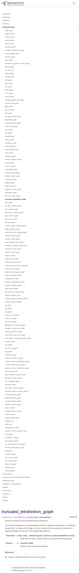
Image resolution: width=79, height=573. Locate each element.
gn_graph (8, 305)
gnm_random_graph (12, 216)
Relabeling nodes (8, 480)
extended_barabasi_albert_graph (16, 245)
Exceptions (6, 494)
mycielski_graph (10, 454)
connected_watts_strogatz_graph (16, 232)
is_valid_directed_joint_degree (15, 444)
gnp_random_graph (11, 209)
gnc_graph (8, 312)
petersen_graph (10, 186)
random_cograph (10, 464)
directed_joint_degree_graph (14, 447)
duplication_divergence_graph (15, 272)
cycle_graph (9, 60)
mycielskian (9, 451)
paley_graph (9, 106)
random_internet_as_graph (14, 358)
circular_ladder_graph (12, 53)
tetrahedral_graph (11, 192)
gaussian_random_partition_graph (16, 391)
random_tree (9, 421)
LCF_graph (9, 130)
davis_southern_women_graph (15, 374)
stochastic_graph (10, 355)
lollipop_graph (9, 77)
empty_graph (9, 67)
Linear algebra (7, 474)
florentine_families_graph (13, 378)
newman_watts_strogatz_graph (15, 226)
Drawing (5, 487)
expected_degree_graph (13, 285)
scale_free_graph (11, 318)
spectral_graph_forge (12, 418)
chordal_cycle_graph (12, 103)
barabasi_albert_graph (12, 239)
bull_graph (8, 133)
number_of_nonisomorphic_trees (16, 431)
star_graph (8, 87)
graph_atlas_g (10, 33)
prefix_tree (8, 424)
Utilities (5, 497)
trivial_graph (9, 90)
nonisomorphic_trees (12, 427)
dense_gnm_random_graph (14, 212)
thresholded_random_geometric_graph (18, 338)
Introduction (6, 14)
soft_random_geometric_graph (15, 335)
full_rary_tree (9, 70)
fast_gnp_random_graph (13, 206)
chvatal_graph (9, 136)
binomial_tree (9, 43)
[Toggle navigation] (74, 3)
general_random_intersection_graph (17, 368)
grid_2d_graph (10, 110)
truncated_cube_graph (12, 196)
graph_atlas (9, 30)
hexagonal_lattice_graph (13, 116)
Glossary (5, 500)
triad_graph (9, 434)
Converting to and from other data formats (16, 477)
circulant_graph (10, 57)
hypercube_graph (11, 120)
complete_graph (10, 47)
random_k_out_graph (12, 315)
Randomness (7, 490)
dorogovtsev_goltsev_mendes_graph (17, 63)
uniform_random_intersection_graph (17, 361)
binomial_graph (10, 222)
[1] (49, 531)
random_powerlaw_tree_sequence (16, 265)
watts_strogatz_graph (12, 229)
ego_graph (8, 351)
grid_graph (8, 113)
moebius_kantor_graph (12, 176)
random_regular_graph (12, 235)
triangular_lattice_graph (13, 123)
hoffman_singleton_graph (13, 159)
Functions (6, 24)
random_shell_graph (12, 259)
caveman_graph (10, 384)
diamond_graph (10, 146)
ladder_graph (9, 73)
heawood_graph (10, 156)
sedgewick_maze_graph (13, 189)
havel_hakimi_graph (11, 288)
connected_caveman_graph (14, 388)
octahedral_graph (11, 179)
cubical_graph (9, 139)
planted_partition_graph (13, 398)
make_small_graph (11, 126)
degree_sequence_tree (12, 295)
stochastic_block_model (13, 411)
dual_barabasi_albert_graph (14, 242)
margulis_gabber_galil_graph (14, 100)
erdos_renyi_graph (11, 219)
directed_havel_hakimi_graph (15, 292)
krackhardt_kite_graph (12, 173)
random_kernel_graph (12, 252)
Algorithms (6, 20)
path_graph (9, 83)
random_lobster (10, 255)
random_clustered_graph (13, 302)
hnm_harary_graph (11, 457)
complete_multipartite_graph (14, 50)
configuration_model (12, 278)
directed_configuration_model (15, 282)
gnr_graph (8, 308)
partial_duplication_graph (13, 275)
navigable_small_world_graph (15, 328)
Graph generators (9, 27)
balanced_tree (10, 37)
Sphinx (24, 570)
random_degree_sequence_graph (16, 298)
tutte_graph (9, 202)
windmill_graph (10, 414)
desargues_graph (11, 143)
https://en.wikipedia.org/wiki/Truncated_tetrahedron (27, 557)
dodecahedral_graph (12, 149)
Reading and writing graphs (12, 484)
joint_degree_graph (11, 441)
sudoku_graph (10, 470)
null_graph (8, 80)
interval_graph (10, 467)
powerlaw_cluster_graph (13, 249)
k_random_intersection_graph (15, 365)
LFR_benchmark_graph (13, 394)
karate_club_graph (11, 371)
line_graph (8, 345)
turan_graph (9, 93)
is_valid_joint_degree (12, 437)
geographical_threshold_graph (15, 325)
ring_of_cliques (10, 408)
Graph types (7, 17)
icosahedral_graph (11, 169)
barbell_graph (9, 40)
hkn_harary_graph (11, 461)
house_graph (9, 163)
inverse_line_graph (11, 348)
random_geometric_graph (13, 331)
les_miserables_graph (12, 381)
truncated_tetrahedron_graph (15, 199)
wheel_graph (9, 96)
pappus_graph (10, 183)
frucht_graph (9, 153)
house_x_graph (10, 166)
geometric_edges (11, 322)
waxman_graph (10, 341)
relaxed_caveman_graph (13, 404)
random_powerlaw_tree (13, 262)
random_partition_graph (13, 401)
